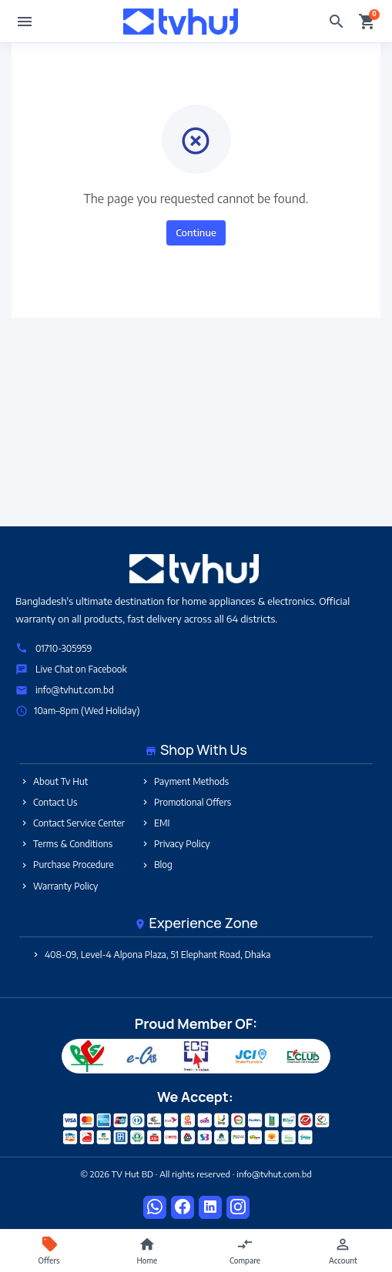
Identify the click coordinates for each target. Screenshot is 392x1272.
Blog (156, 864)
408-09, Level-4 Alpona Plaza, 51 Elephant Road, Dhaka (150, 954)
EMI (155, 823)
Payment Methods (184, 781)
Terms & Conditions (65, 844)
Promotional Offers (185, 802)
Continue (196, 232)
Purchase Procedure (66, 864)
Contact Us (48, 802)
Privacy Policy (175, 844)
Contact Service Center (72, 823)
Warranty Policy (58, 886)
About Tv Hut (53, 781)
